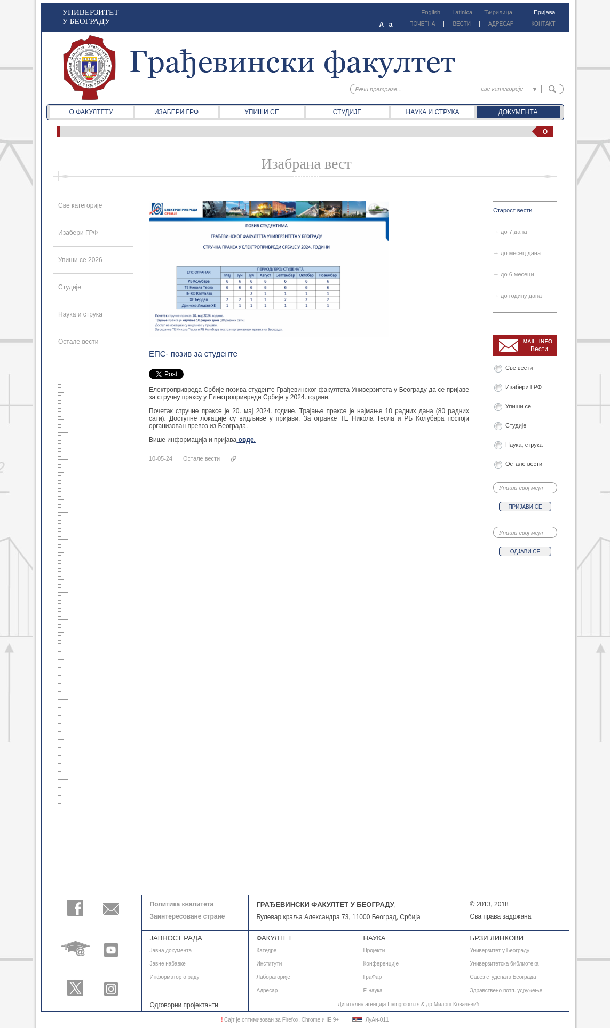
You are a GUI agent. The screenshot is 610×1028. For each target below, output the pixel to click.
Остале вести (78, 341)
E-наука (373, 990)
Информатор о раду (175, 977)
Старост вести (512, 210)
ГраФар (372, 977)
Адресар (267, 990)
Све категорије (80, 205)
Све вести (520, 368)
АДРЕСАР (500, 24)
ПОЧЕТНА (422, 24)
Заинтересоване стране (187, 916)
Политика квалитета (182, 904)
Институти (269, 964)
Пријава (545, 12)
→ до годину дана (517, 295)
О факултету (91, 112)
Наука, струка (524, 444)
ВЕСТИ (462, 24)
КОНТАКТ (543, 24)
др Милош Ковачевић (452, 1004)
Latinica (462, 12)
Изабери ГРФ (176, 112)
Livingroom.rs (403, 1004)
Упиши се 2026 (80, 260)
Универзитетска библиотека (504, 964)
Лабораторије (273, 977)
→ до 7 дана (510, 231)
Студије (347, 112)
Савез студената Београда (503, 977)
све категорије (502, 88)
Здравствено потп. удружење (506, 990)
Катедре (267, 950)
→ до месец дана (517, 253)
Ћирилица (498, 12)
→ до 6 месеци (513, 274)
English (430, 12)
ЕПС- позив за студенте (193, 353)
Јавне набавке (168, 964)
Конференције (381, 964)
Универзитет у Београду (500, 950)
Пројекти (374, 950)
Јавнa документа (171, 950)
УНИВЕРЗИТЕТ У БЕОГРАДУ (90, 17)
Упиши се (261, 112)
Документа (518, 112)
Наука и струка (432, 112)
